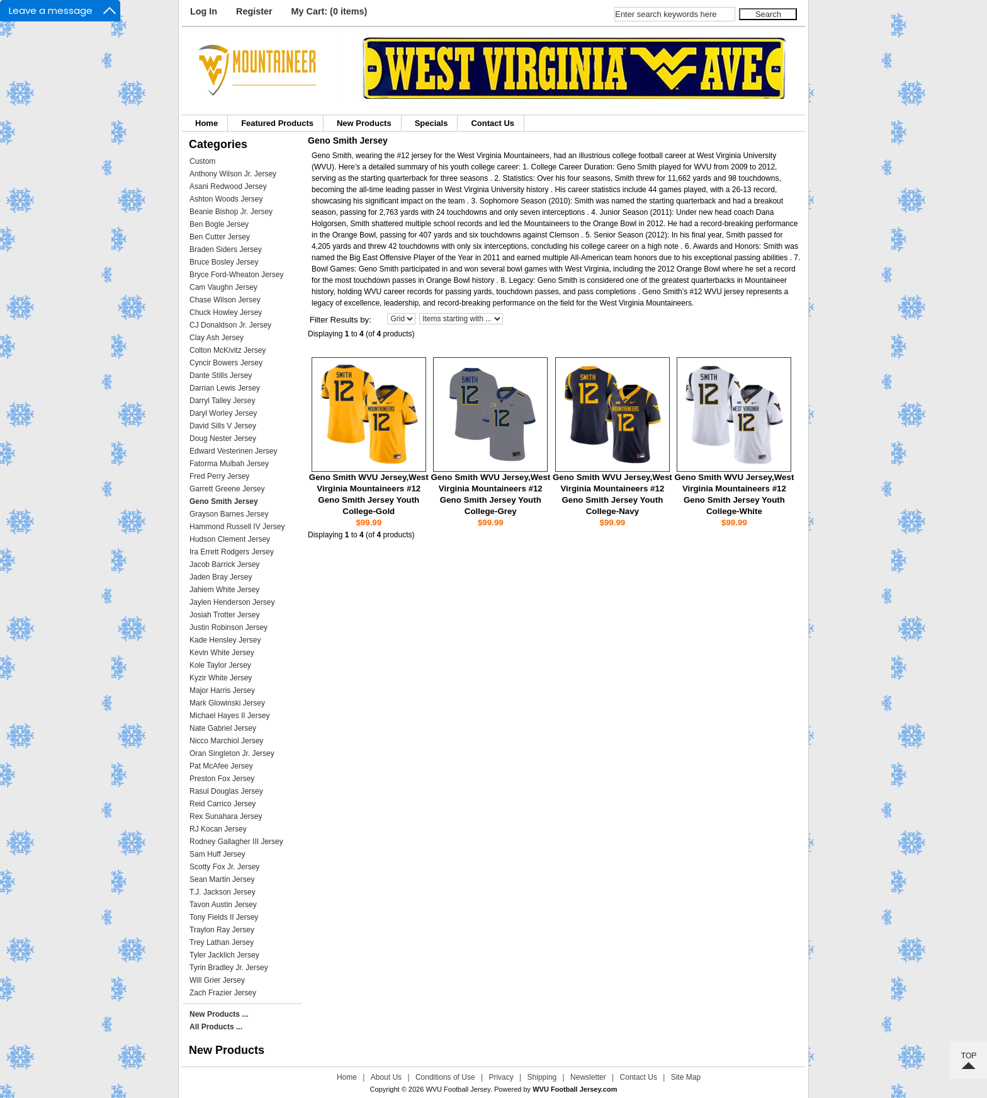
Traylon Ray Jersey (221, 929)
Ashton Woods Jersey (226, 199)
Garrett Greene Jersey (226, 488)
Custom (202, 161)
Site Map (686, 1077)
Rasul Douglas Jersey (226, 791)
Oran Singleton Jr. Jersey (231, 753)
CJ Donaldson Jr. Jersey (230, 325)
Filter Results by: (340, 319)
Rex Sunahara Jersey (225, 816)
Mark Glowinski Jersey (227, 703)
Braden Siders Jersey (225, 249)
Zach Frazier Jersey (222, 992)
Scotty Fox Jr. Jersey (224, 866)
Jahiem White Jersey (224, 589)
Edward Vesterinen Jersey (233, 451)
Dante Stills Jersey (220, 375)
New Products (364, 123)
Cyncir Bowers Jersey (225, 362)
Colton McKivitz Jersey (227, 350)
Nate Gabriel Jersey (222, 728)
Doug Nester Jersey (222, 438)
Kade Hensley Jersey (225, 640)
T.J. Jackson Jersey (222, 892)
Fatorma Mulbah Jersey (229, 463)
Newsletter (588, 1077)
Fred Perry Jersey (219, 476)
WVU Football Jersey (458, 1089)
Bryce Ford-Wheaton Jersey (236, 274)
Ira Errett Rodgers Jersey (231, 551)
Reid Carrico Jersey (222, 803)
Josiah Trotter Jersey (224, 614)
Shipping (542, 1077)
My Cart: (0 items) (329, 11)
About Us (386, 1077)
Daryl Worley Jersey (223, 413)
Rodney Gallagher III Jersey (236, 841)
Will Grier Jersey (217, 980)
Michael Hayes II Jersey (229, 715)
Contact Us (492, 123)
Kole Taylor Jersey (220, 665)
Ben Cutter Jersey (219, 236)
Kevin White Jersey (221, 652)
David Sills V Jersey (222, 425)
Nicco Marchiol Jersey (226, 740)
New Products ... (218, 1014)
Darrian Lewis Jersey (224, 388)
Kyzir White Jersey (220, 677)
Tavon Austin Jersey (223, 904)
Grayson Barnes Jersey (228, 514)
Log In (203, 11)
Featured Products (277, 123)
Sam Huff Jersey (217, 854)
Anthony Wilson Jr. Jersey (232, 173)
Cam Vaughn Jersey (223, 287)
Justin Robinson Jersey (228, 627)
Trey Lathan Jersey (221, 942)
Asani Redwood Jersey (228, 186)
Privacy (500, 1077)
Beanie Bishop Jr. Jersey (231, 211)
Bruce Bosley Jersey (223, 262)
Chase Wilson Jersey (225, 299)
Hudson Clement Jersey (229, 539)
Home (206, 123)
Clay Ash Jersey (216, 337)
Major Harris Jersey (222, 690)
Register (254, 11)
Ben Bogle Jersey (219, 224)
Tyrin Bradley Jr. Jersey (228, 967)
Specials (431, 123)
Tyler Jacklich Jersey (224, 955)
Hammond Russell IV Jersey (237, 526)
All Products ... (215, 1026)
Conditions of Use (445, 1077)
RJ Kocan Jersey (218, 829)
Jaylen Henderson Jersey (231, 602)
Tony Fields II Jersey (223, 917)
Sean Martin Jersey (221, 879)
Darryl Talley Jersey (222, 400)
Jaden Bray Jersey (220, 577)
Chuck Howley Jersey (225, 312)
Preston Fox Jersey (221, 778)
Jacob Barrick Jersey (224, 564)
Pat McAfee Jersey (221, 766)
